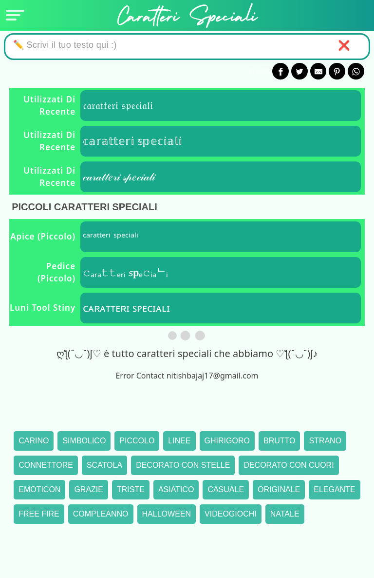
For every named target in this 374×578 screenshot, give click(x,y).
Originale (279, 489)
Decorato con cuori (288, 465)
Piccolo (136, 441)
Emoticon (39, 489)
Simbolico (84, 441)
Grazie (88, 489)
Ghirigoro (227, 441)
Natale (284, 514)
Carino (34, 441)
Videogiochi (231, 514)
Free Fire (39, 514)
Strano (325, 441)
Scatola (104, 465)
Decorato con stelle (183, 465)
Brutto (279, 441)
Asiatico (176, 489)
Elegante (334, 489)
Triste (131, 489)
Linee (179, 441)
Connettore (46, 465)
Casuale (225, 489)
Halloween (166, 514)
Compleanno (101, 514)
